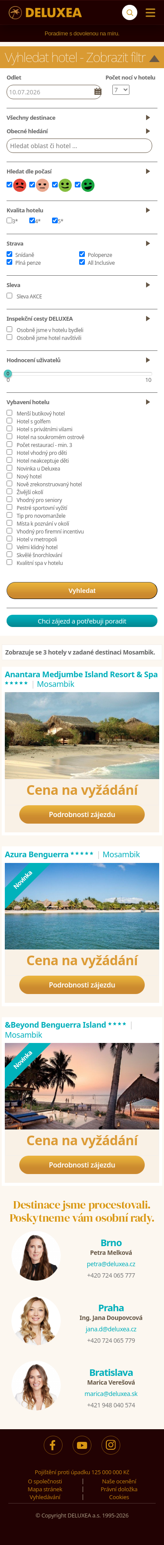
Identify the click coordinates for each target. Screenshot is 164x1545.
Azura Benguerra (49, 854)
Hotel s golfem (33, 421)
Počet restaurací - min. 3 (44, 445)
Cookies (119, 1497)
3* (12, 221)
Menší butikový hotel (41, 413)
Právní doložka (119, 1489)
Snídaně (24, 255)
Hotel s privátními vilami (44, 429)
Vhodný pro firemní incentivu (50, 531)
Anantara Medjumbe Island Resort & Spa (81, 679)
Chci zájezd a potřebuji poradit (82, 621)
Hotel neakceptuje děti (43, 460)
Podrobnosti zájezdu (82, 814)
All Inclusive (101, 263)
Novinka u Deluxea (38, 468)
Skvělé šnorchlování (39, 555)
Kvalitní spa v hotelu (40, 563)
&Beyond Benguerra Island (66, 1024)
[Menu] (148, 12)
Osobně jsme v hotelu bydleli (50, 330)
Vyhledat (82, 590)
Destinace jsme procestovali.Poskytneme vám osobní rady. (82, 1211)
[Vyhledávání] (129, 12)
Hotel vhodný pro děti (42, 453)
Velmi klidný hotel (37, 547)
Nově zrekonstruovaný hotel (49, 484)
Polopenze (100, 255)
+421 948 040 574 (111, 1405)
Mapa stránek (45, 1489)
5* (57, 221)
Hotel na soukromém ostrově (50, 437)
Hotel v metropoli (37, 539)
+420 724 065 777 (111, 1275)
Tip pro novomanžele (41, 516)
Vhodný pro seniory (39, 500)
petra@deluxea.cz (111, 1264)
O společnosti (45, 1481)
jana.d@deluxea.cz (111, 1329)
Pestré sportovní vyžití (42, 508)
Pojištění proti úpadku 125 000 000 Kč (82, 1472)
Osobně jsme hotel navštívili (49, 338)
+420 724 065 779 (111, 1340)
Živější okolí (30, 492)
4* (35, 221)
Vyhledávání (45, 1497)
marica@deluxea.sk (110, 1393)
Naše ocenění (119, 1481)
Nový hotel (29, 476)
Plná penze (28, 263)
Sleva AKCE (29, 296)
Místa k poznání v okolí (43, 523)
